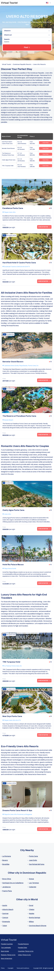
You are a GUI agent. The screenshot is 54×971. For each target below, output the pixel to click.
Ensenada (6, 921)
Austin (4, 905)
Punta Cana (33, 856)
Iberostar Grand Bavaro (8, 148)
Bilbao (31, 921)
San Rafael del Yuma (36, 864)
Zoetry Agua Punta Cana (8, 160)
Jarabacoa (6, 887)
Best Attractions (6, 958)
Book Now (45, 142)
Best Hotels (5, 951)
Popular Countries (7, 944)
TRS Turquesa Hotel (7, 165)
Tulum (4, 926)
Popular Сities (22, 947)
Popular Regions (23, 944)
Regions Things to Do (8, 955)
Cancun (5, 917)
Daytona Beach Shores (37, 926)
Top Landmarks (6, 947)
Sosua (31, 879)
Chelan (31, 909)
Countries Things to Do (25, 951)
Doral (31, 905)
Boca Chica (6, 879)
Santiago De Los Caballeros (12, 883)
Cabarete (32, 887)
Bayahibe (5, 864)
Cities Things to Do (24, 955)
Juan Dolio (33, 860)
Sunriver (5, 913)
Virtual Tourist (9, 3)
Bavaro (5, 860)
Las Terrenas (34, 883)
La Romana (6, 856)
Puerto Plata (7, 891)
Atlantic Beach (7, 909)
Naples (31, 913)
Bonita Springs (34, 917)
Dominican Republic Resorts (22, 64)
